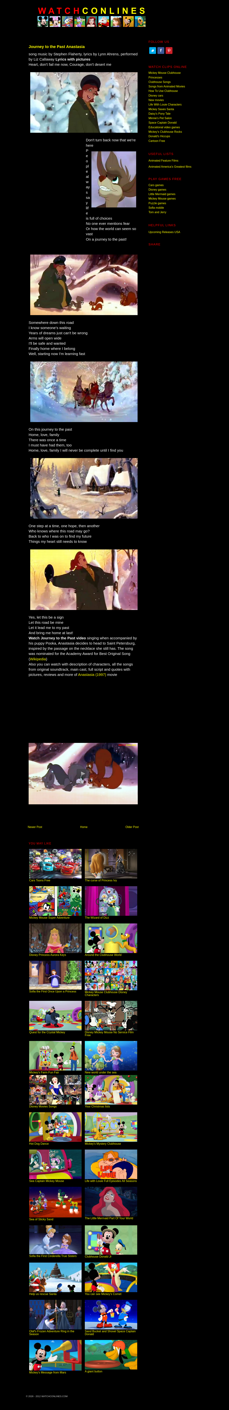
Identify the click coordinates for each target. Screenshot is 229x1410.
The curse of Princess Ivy (111, 879)
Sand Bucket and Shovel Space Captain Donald (111, 1331)
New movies (156, 100)
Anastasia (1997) (92, 674)
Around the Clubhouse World (111, 953)
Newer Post (35, 827)
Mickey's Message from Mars (55, 1371)
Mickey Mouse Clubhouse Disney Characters (111, 992)
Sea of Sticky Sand (55, 1218)
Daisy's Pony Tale (159, 113)
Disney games (157, 189)
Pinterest (169, 50)
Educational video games (164, 127)
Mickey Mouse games (162, 198)
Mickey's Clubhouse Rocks (165, 131)
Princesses (155, 77)
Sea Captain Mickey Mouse (55, 1179)
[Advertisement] (55, 194)
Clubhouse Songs (159, 81)
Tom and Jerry (157, 212)
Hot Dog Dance (55, 1142)
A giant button (111, 1370)
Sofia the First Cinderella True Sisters (55, 1255)
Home (84, 827)
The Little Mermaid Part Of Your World (111, 1217)
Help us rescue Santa (55, 1293)
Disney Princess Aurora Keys (55, 953)
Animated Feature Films (163, 160)
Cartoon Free (156, 140)
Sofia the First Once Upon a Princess (55, 990)
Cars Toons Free (55, 879)
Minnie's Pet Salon (160, 118)
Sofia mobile (156, 207)
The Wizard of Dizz (111, 916)
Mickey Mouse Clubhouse (164, 72)
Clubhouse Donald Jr (111, 1255)
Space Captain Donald (162, 122)
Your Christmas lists (111, 1105)
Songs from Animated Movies (166, 86)
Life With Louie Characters (165, 104)
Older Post (132, 827)
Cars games (156, 185)
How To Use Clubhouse (163, 90)
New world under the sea (111, 1071)
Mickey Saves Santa (161, 109)
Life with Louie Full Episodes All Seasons (111, 1179)
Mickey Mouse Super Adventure (55, 916)
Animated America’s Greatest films (169, 166)
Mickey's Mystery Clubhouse (111, 1142)
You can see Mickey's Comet (111, 1293)
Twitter (152, 50)
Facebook (160, 50)
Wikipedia (38, 659)
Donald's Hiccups (159, 136)
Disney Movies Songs (55, 1105)
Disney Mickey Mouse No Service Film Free (111, 1032)
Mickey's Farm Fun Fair (55, 1071)
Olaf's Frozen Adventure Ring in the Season (55, 1331)
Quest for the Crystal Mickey (55, 1031)
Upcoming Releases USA (164, 232)
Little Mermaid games (161, 194)
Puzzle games (157, 203)
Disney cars (155, 95)
